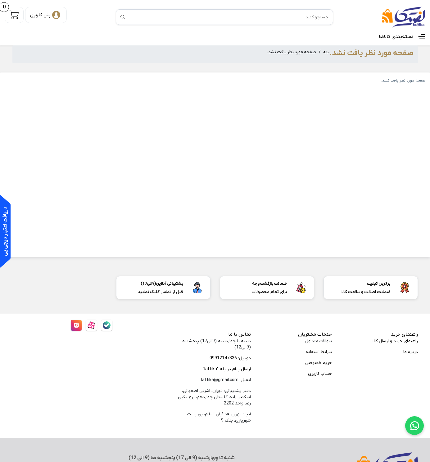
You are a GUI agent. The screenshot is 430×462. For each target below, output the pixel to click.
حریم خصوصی (318, 363)
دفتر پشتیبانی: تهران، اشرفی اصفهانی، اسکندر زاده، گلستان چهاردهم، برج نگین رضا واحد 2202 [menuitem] (214, 397)
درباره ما (410, 352)
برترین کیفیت (379, 283)
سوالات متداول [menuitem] (318, 341)
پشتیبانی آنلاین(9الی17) (162, 283)
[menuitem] (379, 341)
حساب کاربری (320, 374)
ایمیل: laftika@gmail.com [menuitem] (226, 380)
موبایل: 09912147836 (230, 358)
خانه (326, 52)
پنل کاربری (40, 15)
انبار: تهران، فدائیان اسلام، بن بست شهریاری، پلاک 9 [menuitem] (219, 417)
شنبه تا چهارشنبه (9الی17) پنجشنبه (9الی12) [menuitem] (216, 344)
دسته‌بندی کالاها (396, 37)
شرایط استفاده (319, 352)
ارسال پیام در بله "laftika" (227, 369)
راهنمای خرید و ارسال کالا (395, 341)
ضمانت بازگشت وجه (269, 283)
